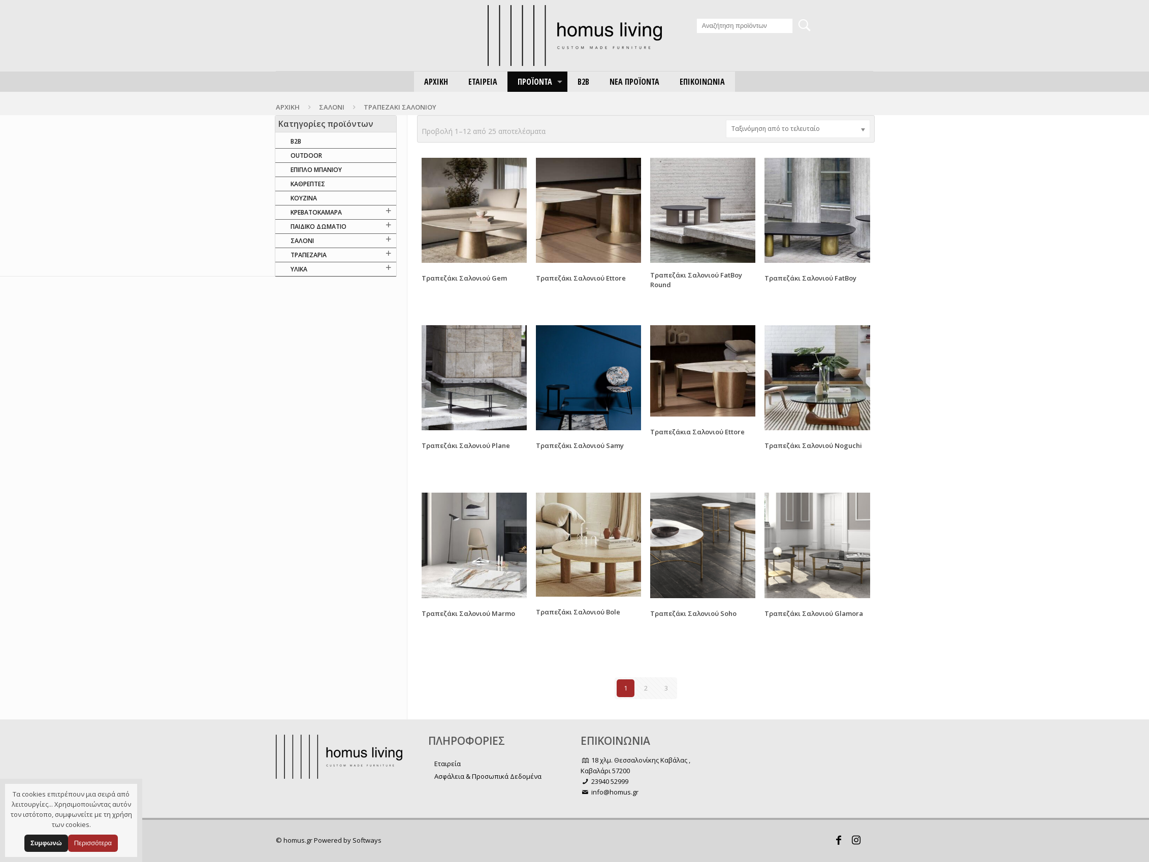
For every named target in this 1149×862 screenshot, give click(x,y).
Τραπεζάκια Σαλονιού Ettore (697, 431)
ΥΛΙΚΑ (299, 269)
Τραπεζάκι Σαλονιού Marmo (468, 613)
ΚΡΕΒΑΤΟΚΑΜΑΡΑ (316, 212)
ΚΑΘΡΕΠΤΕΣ (308, 184)
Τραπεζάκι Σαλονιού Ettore (581, 278)
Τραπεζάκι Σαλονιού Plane (466, 445)
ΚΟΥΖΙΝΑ (304, 198)
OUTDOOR (306, 155)
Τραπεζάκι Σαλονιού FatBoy (810, 278)
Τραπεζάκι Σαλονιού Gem (464, 278)
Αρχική (288, 107)
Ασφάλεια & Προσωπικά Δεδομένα (487, 776)
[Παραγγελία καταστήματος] (798, 129)
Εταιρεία (447, 763)
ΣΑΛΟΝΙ (331, 107)
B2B (296, 141)
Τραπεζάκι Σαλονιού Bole (578, 611)
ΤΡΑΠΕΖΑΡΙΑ (309, 255)
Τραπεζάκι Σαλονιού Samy (580, 445)
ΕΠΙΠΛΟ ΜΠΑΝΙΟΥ (316, 169)
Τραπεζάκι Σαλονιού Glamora (813, 613)
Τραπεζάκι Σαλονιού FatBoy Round (696, 279)
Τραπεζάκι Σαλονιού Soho (693, 613)
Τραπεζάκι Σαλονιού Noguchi (813, 445)
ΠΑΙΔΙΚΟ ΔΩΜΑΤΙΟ (318, 226)
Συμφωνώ (46, 843)
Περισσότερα (93, 843)
